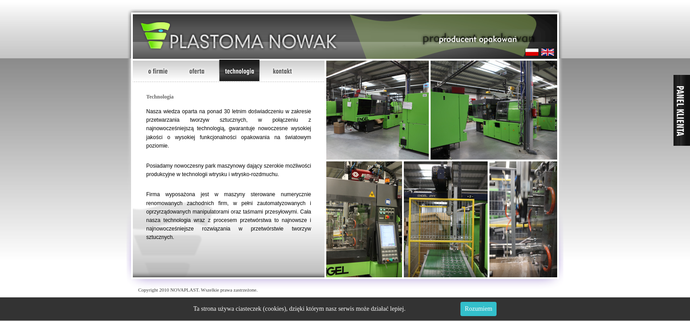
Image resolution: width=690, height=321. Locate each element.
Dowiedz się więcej (431, 308)
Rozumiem (478, 308)
